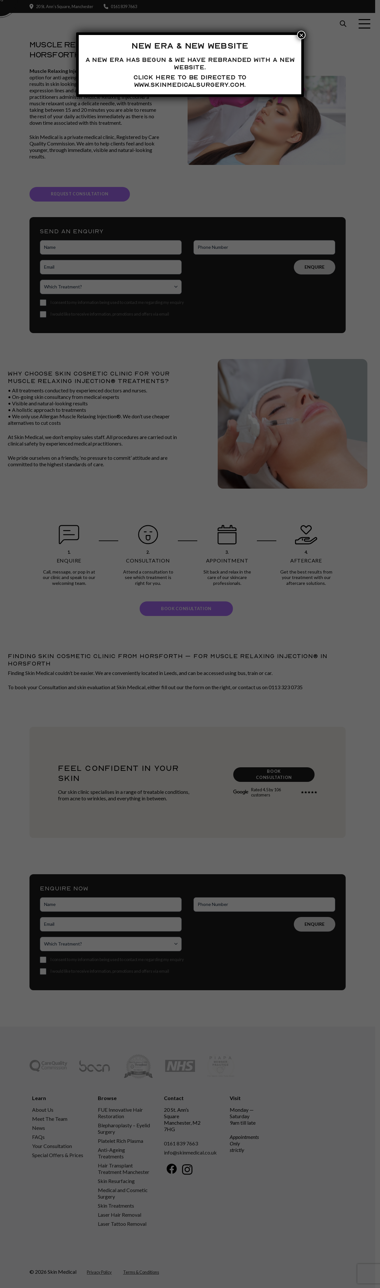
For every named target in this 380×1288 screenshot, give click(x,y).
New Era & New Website (190, 46)
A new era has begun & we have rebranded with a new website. (190, 63)
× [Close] (301, 35)
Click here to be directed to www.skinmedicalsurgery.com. (190, 81)
